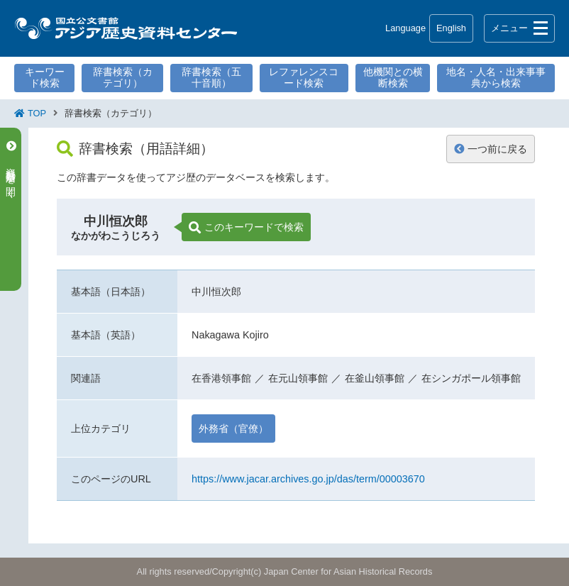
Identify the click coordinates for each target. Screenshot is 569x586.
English (451, 28)
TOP (37, 113)
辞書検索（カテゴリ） (123, 77)
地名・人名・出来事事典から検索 (496, 77)
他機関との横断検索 (393, 77)
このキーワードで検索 (246, 228)
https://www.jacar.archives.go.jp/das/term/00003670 (308, 479)
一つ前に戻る (490, 149)
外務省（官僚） (233, 428)
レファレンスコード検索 (303, 77)
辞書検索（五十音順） (211, 77)
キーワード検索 (45, 77)
